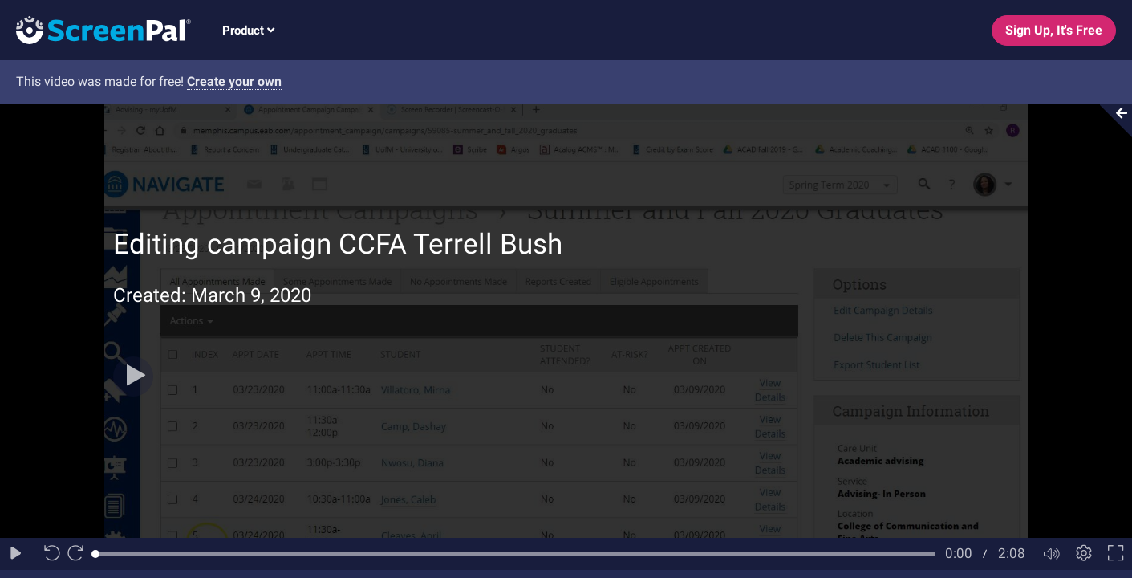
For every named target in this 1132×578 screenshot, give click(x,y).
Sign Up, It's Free (1053, 30)
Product (248, 30)
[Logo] (95, 29)
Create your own (234, 81)
